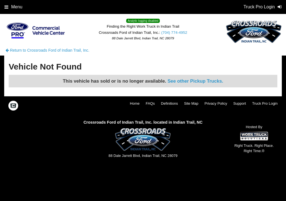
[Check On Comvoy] (13, 106)
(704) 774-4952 (174, 32)
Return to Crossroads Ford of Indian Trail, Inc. (47, 50)
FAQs (150, 103)
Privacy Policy (215, 103)
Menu (13, 6)
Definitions (169, 103)
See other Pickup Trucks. (195, 81)
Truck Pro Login (265, 103)
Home (135, 103)
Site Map (191, 103)
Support (239, 103)
